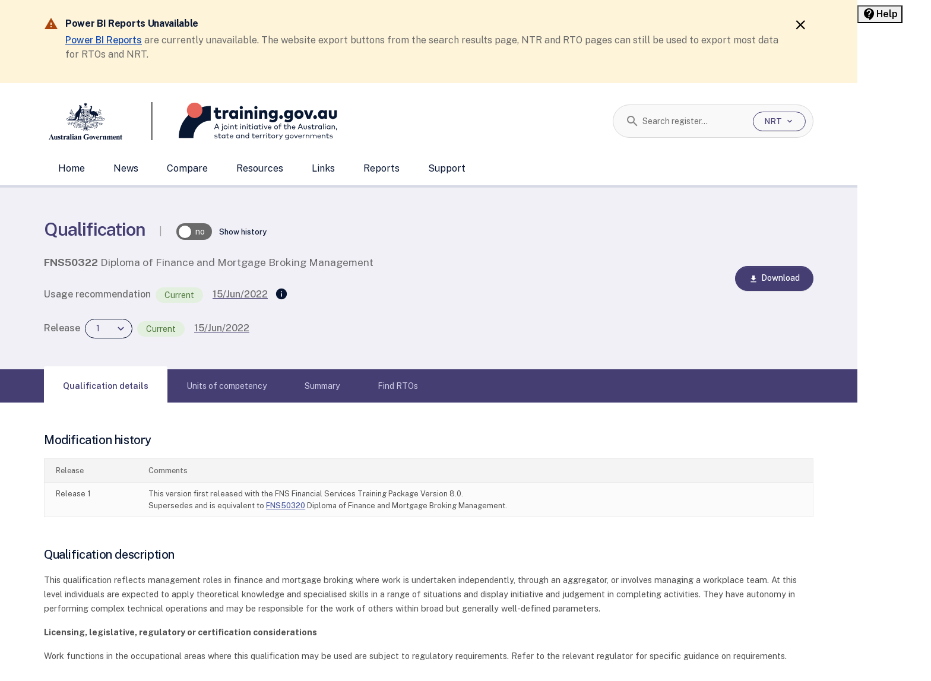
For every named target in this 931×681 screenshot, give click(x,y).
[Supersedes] (281, 294)
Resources (259, 168)
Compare (187, 168)
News (125, 168)
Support (447, 168)
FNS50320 (285, 505)
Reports (381, 168)
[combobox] (693, 121)
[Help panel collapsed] (879, 14)
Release (62, 328)
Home (71, 168)
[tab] (105, 386)
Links (323, 168)
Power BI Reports (103, 40)
